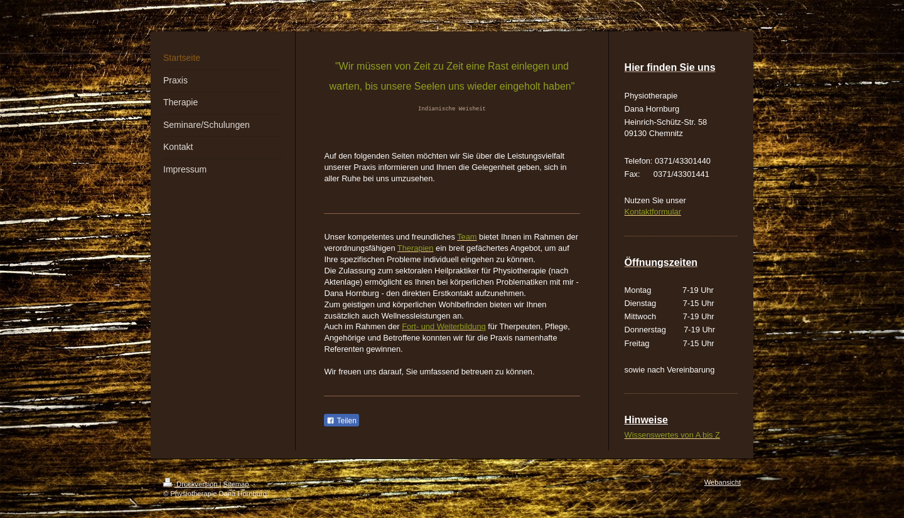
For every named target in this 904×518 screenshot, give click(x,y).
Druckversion (191, 484)
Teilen (341, 420)
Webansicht (722, 482)
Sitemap (236, 484)
